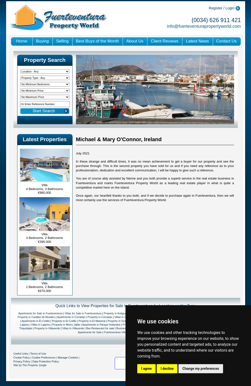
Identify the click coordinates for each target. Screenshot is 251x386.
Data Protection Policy (45, 361)
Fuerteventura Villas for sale (121, 332)
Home (21, 41)
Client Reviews (164, 41)
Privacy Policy (21, 361)
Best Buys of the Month (97, 41)
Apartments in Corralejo (71, 317)
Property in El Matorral (91, 320)
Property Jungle (37, 365)
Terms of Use (38, 353)
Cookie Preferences (44, 357)
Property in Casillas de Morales (36, 317)
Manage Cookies (68, 357)
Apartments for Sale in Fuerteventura (40, 313)
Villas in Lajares (40, 324)
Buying (42, 41)
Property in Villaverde (47, 328)
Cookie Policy (21, 357)
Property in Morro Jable (66, 324)
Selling (62, 41)
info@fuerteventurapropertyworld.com (204, 26)
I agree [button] (146, 369)
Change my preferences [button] (200, 369)
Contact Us (226, 41)
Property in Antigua (115, 313)
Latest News (197, 41)
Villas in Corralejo (124, 317)
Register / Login (221, 8)
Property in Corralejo (100, 317)
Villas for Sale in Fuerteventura (83, 313)
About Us (134, 41)
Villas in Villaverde (73, 328)
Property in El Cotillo (64, 320)
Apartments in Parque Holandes (101, 324)
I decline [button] (167, 369)
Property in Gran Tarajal (122, 320)
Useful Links (20, 353)
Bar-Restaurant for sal (99, 328)
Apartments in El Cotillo (36, 320)
